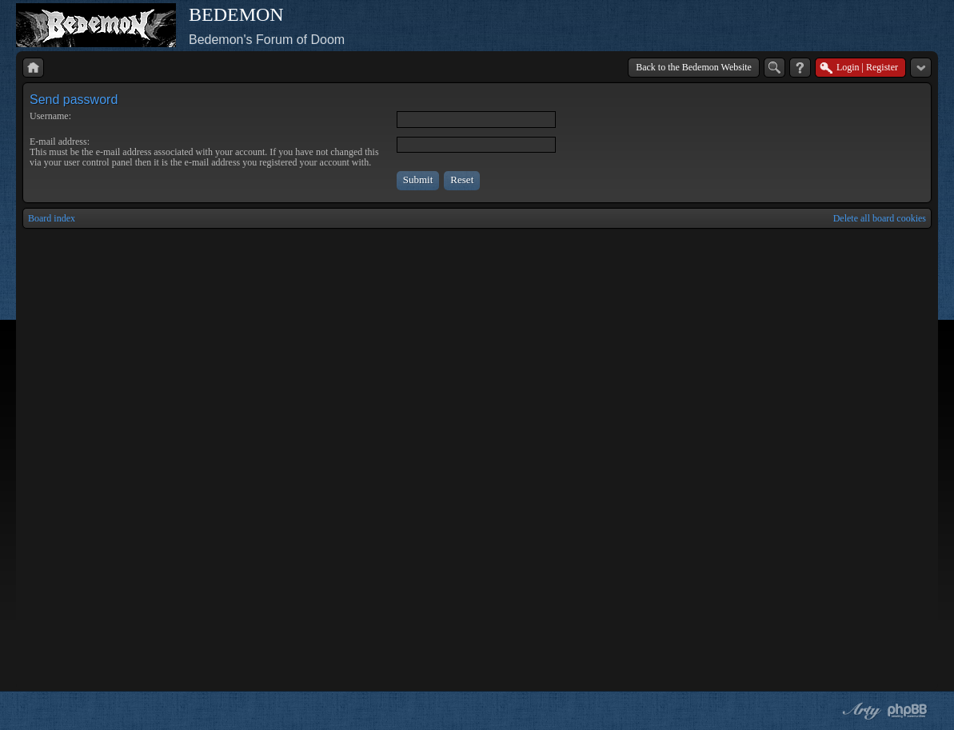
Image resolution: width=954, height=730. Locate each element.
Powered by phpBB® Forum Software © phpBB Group (908, 711)
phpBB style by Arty (860, 711)
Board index (51, 218)
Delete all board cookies (879, 218)
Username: (50, 116)
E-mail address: (60, 141)
